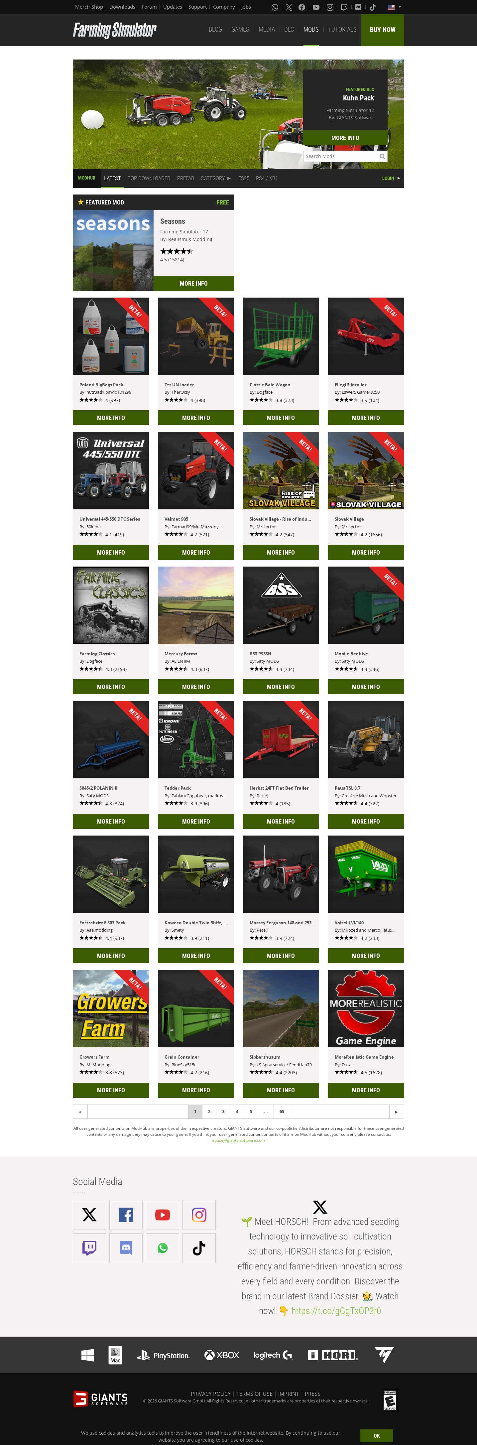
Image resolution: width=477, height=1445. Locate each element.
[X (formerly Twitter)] (289, 7)
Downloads (122, 6)
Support (197, 6)
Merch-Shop (89, 6)
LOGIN (388, 178)
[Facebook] (302, 7)
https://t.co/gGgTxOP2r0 (336, 1310)
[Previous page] (397, 1111)
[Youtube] (317, 7)
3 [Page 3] (223, 1112)
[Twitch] (345, 7)
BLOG (215, 29)
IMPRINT (288, 1393)
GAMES (240, 29)
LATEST (112, 178)
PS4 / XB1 (267, 178)
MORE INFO (345, 137)
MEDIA (267, 29)
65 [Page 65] (282, 1112)
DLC (289, 29)
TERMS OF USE (254, 1393)
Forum (149, 6)
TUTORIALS (342, 29)
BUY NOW (383, 30)
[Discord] (359, 7)
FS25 (243, 178)
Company (224, 6)
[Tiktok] (373, 7)
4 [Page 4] (237, 1112)
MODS (311, 29)
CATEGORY (213, 178)
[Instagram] (331, 7)
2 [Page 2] (209, 1112)
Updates (172, 6)
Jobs (246, 6)
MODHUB (86, 178)
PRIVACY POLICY (211, 1393)
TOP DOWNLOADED (149, 178)
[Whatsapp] (276, 7)
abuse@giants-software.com (238, 1140)
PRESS (312, 1393)
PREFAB (185, 178)
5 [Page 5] (251, 1112)
